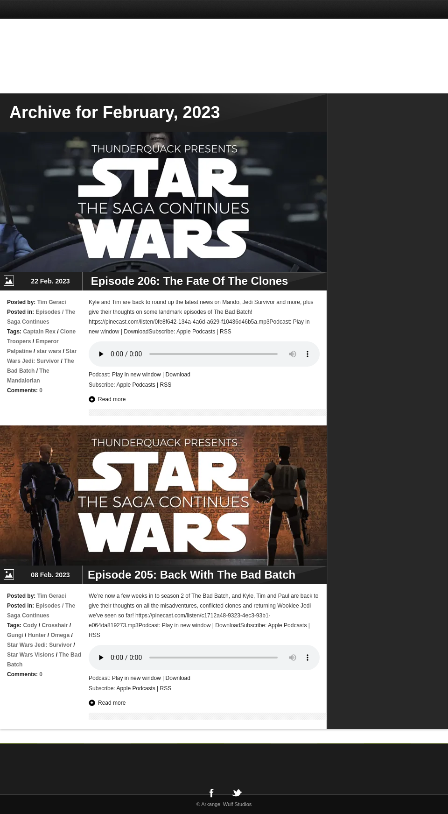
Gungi (15, 635)
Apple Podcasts (135, 385)
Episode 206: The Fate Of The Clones (188, 281)
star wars (48, 351)
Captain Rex (39, 331)
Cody (30, 625)
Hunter (37, 635)
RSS (166, 385)
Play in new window (136, 374)
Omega (60, 635)
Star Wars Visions (30, 654)
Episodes (47, 312)
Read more (112, 399)
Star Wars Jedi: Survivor (39, 645)
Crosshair (55, 625)
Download (178, 374)
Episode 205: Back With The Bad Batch (191, 574)
